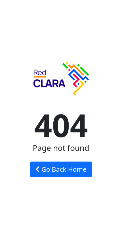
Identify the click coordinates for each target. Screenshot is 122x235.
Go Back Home (61, 169)
